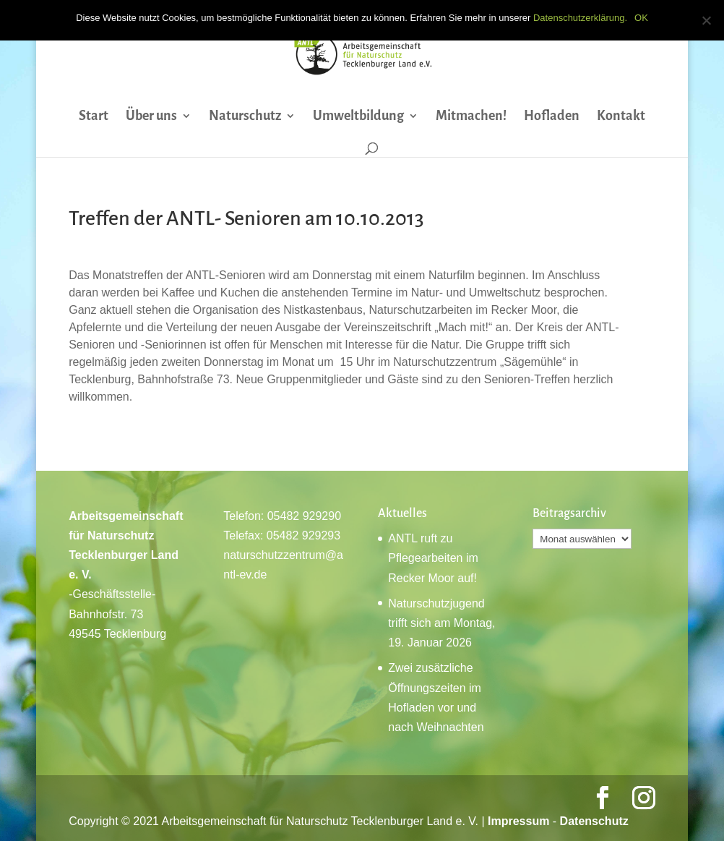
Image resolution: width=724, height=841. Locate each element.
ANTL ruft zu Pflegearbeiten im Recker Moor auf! (433, 558)
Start (93, 117)
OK (641, 17)
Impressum (518, 821)
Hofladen (551, 117)
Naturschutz (245, 117)
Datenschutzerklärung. (580, 17)
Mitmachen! (471, 117)
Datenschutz (594, 821)
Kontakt (621, 117)
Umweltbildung (358, 117)
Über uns (151, 117)
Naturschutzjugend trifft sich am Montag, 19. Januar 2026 (441, 623)
